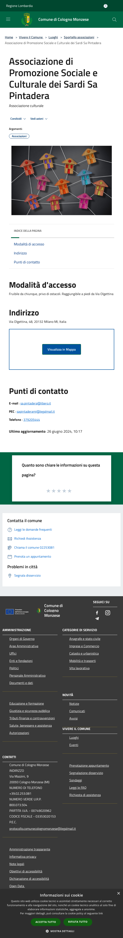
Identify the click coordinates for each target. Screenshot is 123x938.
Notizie (74, 703)
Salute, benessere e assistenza (30, 725)
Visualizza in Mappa (62, 349)
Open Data (17, 885)
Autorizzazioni (19, 732)
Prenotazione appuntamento (89, 765)
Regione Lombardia (19, 5)
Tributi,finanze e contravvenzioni (32, 718)
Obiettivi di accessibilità (25, 871)
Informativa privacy (22, 856)
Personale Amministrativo (27, 675)
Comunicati (77, 711)
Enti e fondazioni (21, 660)
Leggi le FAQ (77, 787)
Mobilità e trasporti (82, 660)
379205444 (31, 419)
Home (9, 37)
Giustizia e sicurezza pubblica (29, 710)
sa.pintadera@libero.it (35, 403)
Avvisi (73, 718)
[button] (61, 931)
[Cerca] (114, 19)
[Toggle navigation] (8, 19)
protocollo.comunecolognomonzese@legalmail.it (33, 828)
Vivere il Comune (31, 37)
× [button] (118, 893)
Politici (14, 668)
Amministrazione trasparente (29, 849)
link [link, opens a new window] (101, 913)
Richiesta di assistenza (85, 794)
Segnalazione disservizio (86, 772)
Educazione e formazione (26, 703)
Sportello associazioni (79, 37)
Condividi (18, 118)
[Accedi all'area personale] (105, 6)
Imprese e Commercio (84, 646)
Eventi (73, 744)
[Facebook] (97, 613)
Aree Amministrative (23, 646)
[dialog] (61, 913)
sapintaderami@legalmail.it (36, 411)
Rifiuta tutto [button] (78, 922)
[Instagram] (108, 613)
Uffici (13, 653)
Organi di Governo (21, 638)
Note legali (16, 863)
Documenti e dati (21, 682)
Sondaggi (75, 780)
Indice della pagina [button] (27, 230)
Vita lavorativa (79, 668)
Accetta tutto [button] (45, 922)
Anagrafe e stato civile (84, 638)
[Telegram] (97, 618)
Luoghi (53, 37)
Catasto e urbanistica (84, 653)
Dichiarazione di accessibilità (29, 878)
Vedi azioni (39, 118)
